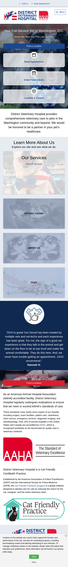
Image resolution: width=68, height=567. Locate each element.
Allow (34, 557)
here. (10, 552)
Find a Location (34, 46)
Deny (34, 562)
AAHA (42, 425)
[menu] (60, 12)
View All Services (34, 164)
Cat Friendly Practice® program (30, 486)
